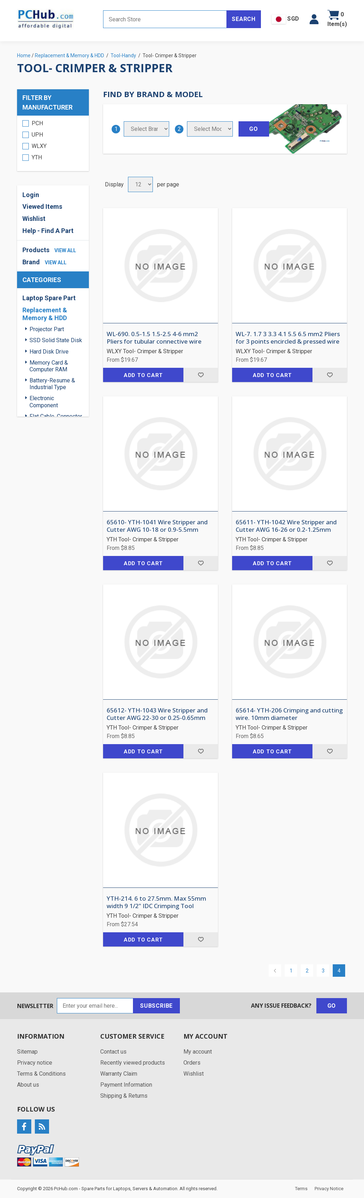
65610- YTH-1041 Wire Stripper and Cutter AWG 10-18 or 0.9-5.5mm (157, 526)
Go (331, 1005)
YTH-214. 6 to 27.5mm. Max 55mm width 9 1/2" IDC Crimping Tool (156, 902)
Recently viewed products (132, 1062)
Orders (191, 1062)
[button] (314, 19)
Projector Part (47, 329)
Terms (301, 1188)
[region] (53, 143)
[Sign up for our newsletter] (95, 1005)
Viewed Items (42, 206)
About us (28, 1084)
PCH (37, 123)
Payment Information (126, 1084)
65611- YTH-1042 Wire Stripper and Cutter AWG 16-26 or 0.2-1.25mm (286, 526)
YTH (37, 157)
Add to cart (143, 375)
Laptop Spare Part (49, 298)
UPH (37, 134)
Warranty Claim (118, 1073)
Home (24, 55)
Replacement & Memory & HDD (44, 314)
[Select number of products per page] (140, 184)
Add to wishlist (200, 375)
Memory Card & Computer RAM (49, 366)
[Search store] (165, 19)
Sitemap (27, 1051)
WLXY (39, 146)
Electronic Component (44, 401)
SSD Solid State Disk (56, 340)
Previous (275, 970)
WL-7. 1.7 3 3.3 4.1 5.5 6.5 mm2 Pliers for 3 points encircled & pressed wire (288, 337)
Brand (31, 262)
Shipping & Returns (124, 1095)
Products (35, 250)
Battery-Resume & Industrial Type (52, 384)
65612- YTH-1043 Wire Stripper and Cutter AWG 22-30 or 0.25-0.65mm (157, 714)
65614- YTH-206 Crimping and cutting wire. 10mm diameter (289, 714)
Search (244, 19)
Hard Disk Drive (49, 351)
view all (65, 250)
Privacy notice (34, 1062)
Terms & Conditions (41, 1073)
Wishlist (34, 218)
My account (197, 1051)
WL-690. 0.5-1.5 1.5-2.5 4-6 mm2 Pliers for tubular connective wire (154, 337)
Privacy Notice (329, 1188)
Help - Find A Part (48, 230)
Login (30, 194)
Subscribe (156, 1005)
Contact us (113, 1051)
